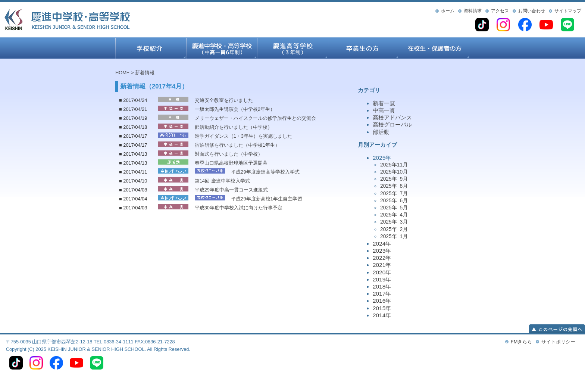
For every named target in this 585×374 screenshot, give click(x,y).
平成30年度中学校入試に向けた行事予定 (238, 208)
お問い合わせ (531, 11)
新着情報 (144, 72)
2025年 (421, 197)
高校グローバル (392, 124)
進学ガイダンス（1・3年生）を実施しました (243, 136)
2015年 (382, 308)
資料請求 (473, 11)
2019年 (382, 279)
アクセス (500, 11)
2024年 (382, 243)
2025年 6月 (394, 200)
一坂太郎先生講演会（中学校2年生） (235, 109)
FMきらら (521, 342)
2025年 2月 (394, 229)
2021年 (382, 265)
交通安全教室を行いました (224, 100)
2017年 (382, 293)
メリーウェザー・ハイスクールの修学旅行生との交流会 (255, 118)
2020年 (382, 272)
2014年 (382, 315)
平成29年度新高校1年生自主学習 (266, 199)
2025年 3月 (394, 222)
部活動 (381, 132)
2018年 (382, 286)
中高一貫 (384, 110)
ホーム (447, 11)
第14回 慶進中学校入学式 (222, 181)
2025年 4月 (394, 215)
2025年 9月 (394, 179)
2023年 (382, 250)
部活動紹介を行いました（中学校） (233, 127)
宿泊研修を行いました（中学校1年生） (237, 145)
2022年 (382, 258)
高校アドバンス (392, 117)
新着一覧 (384, 103)
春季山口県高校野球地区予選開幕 (231, 163)
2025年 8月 (394, 186)
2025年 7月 (394, 193)
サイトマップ (567, 11)
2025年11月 (394, 165)
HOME (122, 72)
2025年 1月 (394, 236)
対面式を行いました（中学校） (229, 154)
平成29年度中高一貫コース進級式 (231, 190)
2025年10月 (394, 172)
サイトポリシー (558, 342)
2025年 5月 (394, 208)
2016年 (382, 300)
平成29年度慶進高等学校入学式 (265, 172)
